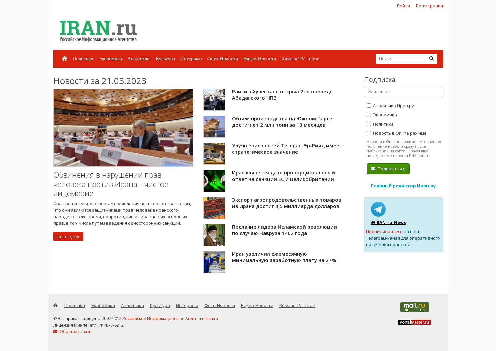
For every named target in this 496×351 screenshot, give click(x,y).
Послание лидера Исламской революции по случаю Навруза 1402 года (284, 230)
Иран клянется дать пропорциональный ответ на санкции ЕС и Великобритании (283, 176)
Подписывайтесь (384, 231)
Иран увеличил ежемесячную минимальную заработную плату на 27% (284, 257)
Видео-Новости (259, 58)
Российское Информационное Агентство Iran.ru (170, 318)
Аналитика (138, 58)
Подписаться (388, 169)
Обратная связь (72, 331)
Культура (165, 58)
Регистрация (429, 6)
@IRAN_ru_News (388, 222)
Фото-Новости (222, 58)
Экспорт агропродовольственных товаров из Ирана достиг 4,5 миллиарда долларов (286, 203)
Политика (83, 58)
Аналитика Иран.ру (390, 106)
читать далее (68, 236)
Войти (403, 6)
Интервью (191, 58)
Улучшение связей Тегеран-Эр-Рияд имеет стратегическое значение (287, 148)
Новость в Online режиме (397, 133)
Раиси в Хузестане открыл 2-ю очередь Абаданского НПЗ (282, 94)
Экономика (110, 58)
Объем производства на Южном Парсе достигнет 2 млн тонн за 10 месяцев (282, 121)
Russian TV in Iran (300, 58)
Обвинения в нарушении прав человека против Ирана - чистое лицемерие (110, 183)
